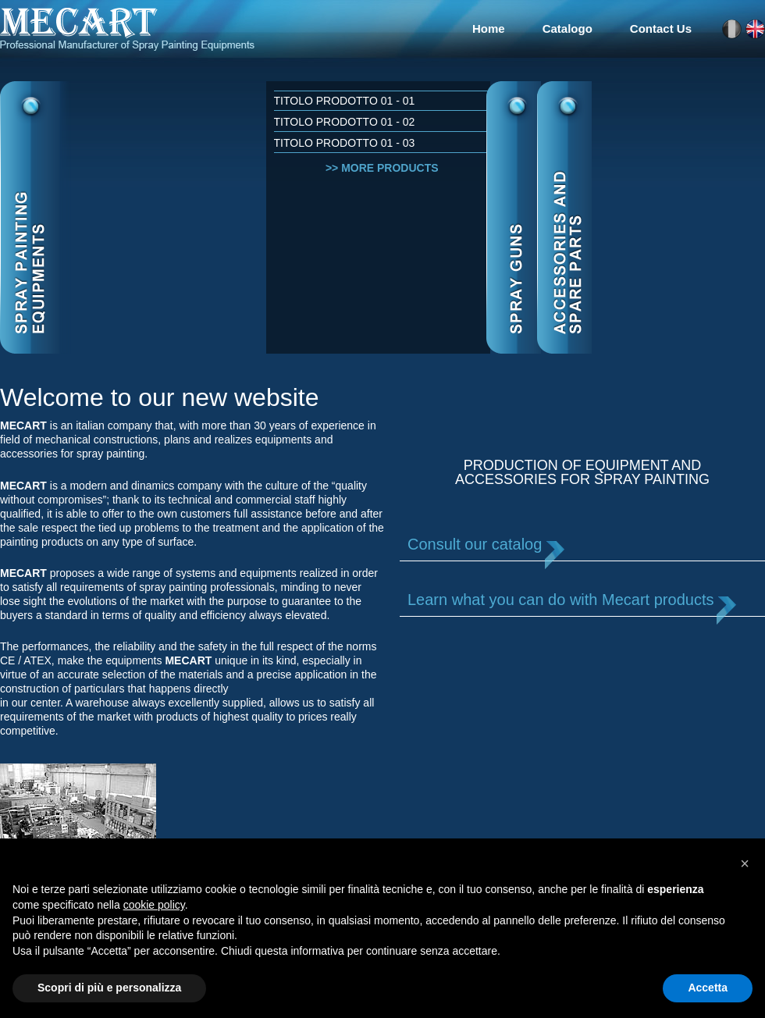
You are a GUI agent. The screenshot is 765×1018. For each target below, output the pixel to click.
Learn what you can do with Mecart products (560, 599)
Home (488, 28)
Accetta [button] (708, 987)
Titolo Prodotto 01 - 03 (344, 143)
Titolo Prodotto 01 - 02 (344, 122)
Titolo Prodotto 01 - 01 (344, 100)
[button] (744, 863)
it (732, 29)
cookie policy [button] (154, 905)
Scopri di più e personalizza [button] (109, 987)
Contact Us (661, 28)
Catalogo (567, 28)
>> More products (382, 168)
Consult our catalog (474, 544)
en (755, 29)
